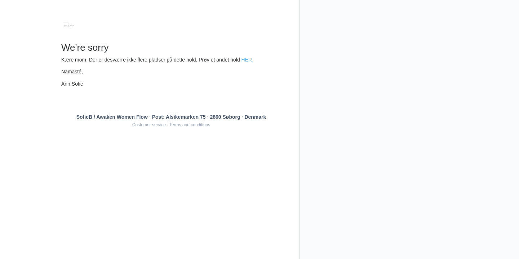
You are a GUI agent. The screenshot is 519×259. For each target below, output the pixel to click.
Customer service (149, 124)
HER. (247, 60)
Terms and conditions (189, 124)
